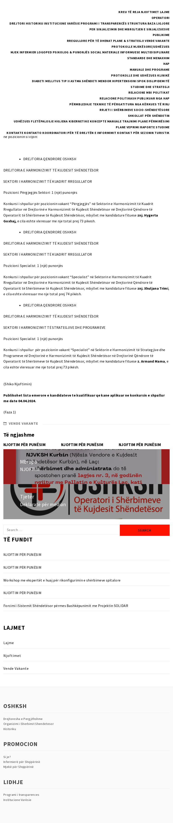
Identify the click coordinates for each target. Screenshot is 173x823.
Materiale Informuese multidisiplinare (136, 52)
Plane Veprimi (127, 127)
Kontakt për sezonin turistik (143, 133)
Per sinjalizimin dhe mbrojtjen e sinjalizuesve (129, 29)
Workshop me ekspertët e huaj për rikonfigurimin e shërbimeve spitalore (62, 580)
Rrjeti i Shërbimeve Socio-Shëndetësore (135, 110)
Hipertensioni (124, 81)
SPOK (141, 81)
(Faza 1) (9, 412)
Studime (163, 127)
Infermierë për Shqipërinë (21, 762)
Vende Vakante (157, 41)
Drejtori (17, 23)
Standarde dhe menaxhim (148, 58)
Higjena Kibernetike (72, 121)
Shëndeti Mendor (97, 81)
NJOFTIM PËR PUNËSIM (24, 444)
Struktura (137, 23)
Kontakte (15, 133)
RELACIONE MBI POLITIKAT (149, 92)
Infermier (28, 52)
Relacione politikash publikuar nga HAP (135, 98)
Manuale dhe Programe (150, 70)
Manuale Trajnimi (122, 121)
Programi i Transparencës (104, 23)
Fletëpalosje (42, 121)
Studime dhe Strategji (150, 87)
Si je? (7, 757)
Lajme (165, 12)
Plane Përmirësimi (154, 121)
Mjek (15, 52)
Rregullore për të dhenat (89, 41)
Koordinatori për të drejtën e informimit (79, 133)
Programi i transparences (21, 795)
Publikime (161, 35)
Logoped (44, 52)
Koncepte (98, 121)
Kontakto (33, 133)
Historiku (34, 23)
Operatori (161, 18)
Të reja (134, 12)
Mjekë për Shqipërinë (18, 767)
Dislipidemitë (158, 81)
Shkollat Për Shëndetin (149, 116)
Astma (76, 81)
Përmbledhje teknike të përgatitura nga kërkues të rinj (119, 104)
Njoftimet (150, 12)
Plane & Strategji (128, 41)
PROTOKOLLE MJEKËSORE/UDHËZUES (141, 47)
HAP (166, 64)
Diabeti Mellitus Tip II (51, 81)
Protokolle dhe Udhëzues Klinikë (140, 75)
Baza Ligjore (159, 23)
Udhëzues (22, 121)
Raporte (147, 127)
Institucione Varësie (62, 23)
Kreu (122, 12)
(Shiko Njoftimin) (17, 384)
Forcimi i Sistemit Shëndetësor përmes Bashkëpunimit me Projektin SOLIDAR (65, 605)
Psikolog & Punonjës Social (77, 52)
